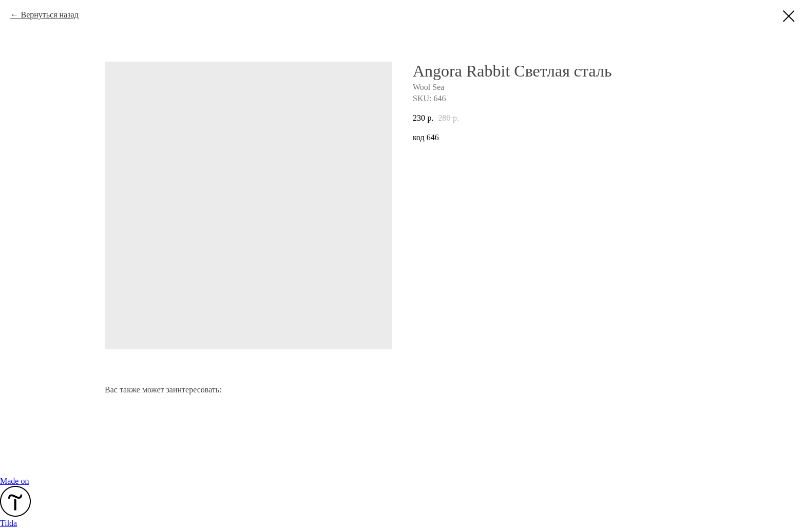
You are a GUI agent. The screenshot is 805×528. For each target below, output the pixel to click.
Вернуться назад (49, 14)
